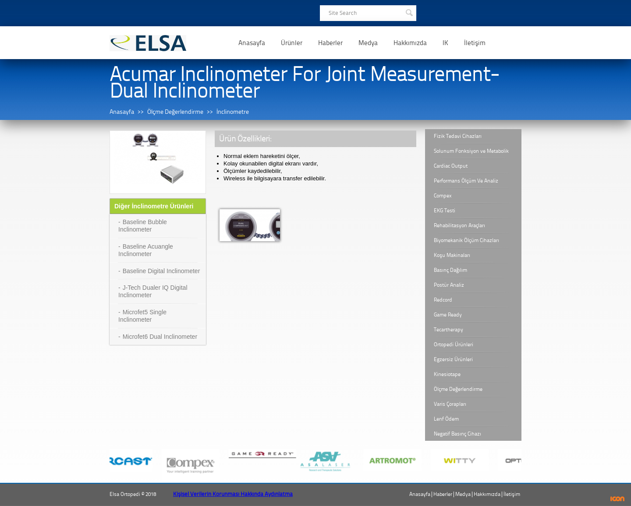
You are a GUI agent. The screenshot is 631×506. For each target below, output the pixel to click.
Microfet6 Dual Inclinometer (160, 336)
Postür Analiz (449, 285)
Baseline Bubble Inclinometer (142, 225)
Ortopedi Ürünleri (453, 344)
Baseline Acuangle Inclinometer (145, 250)
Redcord (443, 300)
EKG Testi (444, 210)
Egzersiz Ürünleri (453, 359)
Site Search (343, 13)
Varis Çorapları (450, 404)
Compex (443, 196)
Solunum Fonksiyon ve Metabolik (471, 151)
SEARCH (408, 11)
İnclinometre (232, 112)
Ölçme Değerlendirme (175, 112)
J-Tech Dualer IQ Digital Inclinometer (153, 291)
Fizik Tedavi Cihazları (458, 136)
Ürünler (291, 43)
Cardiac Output (451, 166)
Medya (368, 43)
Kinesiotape (447, 374)
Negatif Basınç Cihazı (457, 434)
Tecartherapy (448, 330)
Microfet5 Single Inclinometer (142, 316)
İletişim (475, 43)
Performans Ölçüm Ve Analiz (466, 181)
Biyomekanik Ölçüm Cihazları (466, 240)
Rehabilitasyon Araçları (459, 225)
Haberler (330, 43)
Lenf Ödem (446, 419)
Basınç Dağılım (450, 270)
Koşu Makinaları (452, 255)
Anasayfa (251, 43)
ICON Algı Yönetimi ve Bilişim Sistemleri (618, 499)
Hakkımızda (410, 43)
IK (445, 43)
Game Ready (448, 315)
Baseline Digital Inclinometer (161, 270)
